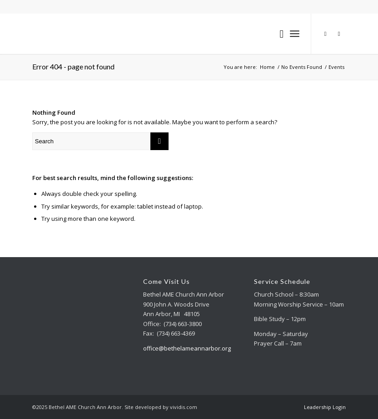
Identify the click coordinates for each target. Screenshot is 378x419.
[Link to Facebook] (339, 33)
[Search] (277, 33)
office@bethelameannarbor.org (187, 348)
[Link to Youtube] (325, 33)
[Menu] (294, 33)
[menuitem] (277, 33)
